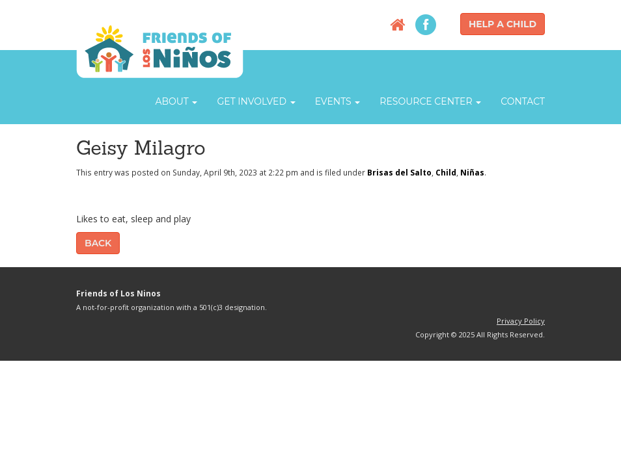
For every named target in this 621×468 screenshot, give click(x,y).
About (176, 101)
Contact (523, 101)
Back (98, 243)
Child (445, 172)
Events (338, 101)
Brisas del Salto (399, 172)
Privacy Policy (521, 321)
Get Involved (256, 101)
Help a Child (502, 24)
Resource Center (430, 101)
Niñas (472, 172)
